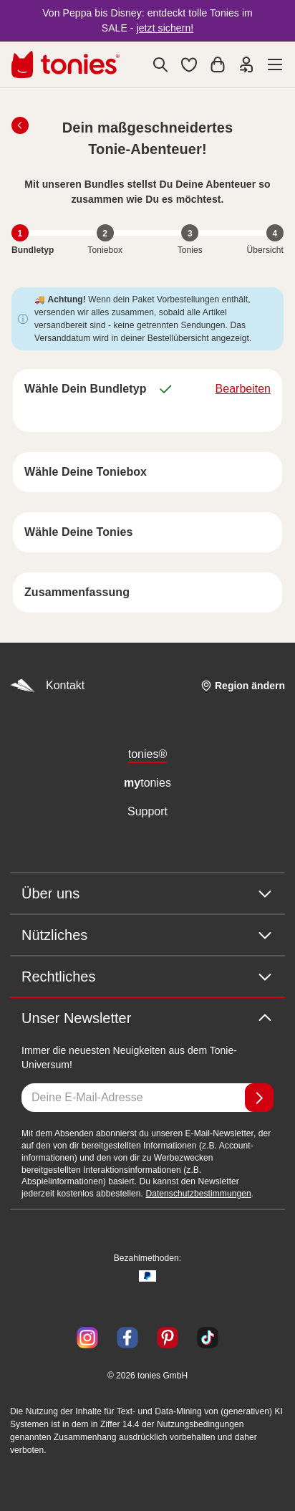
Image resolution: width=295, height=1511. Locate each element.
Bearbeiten (243, 389)
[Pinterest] (167, 1337)
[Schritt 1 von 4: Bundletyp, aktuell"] (20, 232)
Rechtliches (147, 976)
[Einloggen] (246, 64)
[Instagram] (87, 1337)
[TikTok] (204, 1337)
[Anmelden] (259, 1097)
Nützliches (147, 935)
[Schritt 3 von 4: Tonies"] (189, 232)
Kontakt (47, 686)
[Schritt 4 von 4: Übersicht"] (275, 232)
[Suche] (160, 64)
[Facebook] (127, 1337)
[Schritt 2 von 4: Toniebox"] (105, 232)
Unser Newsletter (147, 1018)
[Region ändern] (242, 685)
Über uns (147, 893)
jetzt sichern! (165, 28)
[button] (189, 64)
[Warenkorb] (217, 64)
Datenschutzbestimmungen (198, 1194)
